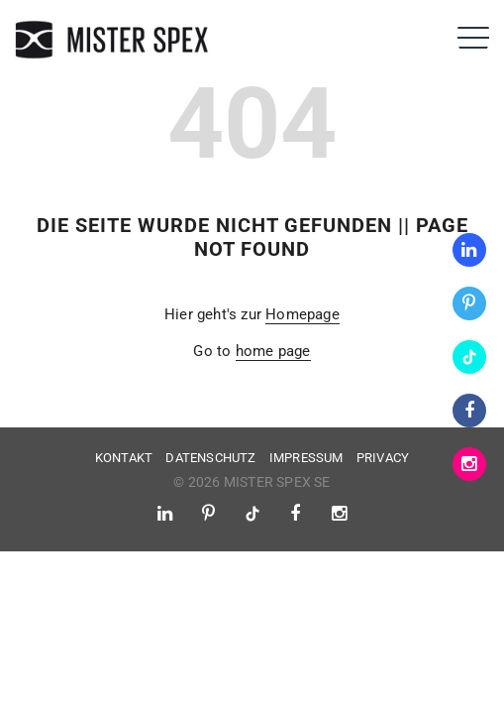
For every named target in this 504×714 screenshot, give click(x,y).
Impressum (306, 457)
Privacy (382, 457)
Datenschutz (210, 457)
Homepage (302, 314)
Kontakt (123, 457)
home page (273, 351)
